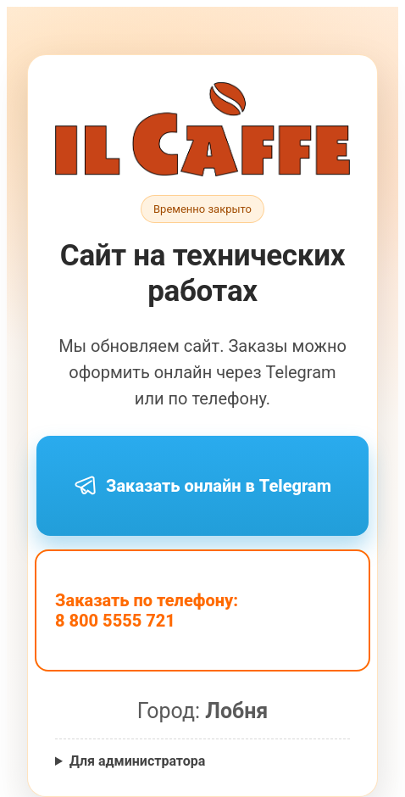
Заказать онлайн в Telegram (202, 486)
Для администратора (137, 761)
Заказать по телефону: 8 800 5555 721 (146, 610)
